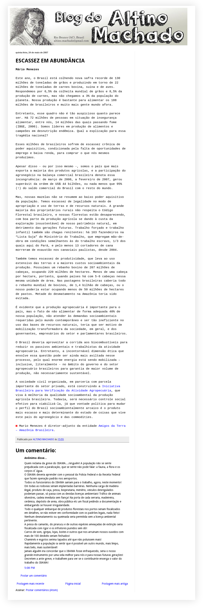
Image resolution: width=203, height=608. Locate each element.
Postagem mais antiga (115, 583)
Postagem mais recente (30, 583)
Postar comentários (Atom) (42, 590)
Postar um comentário (33, 575)
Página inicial (73, 583)
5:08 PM (29, 567)
